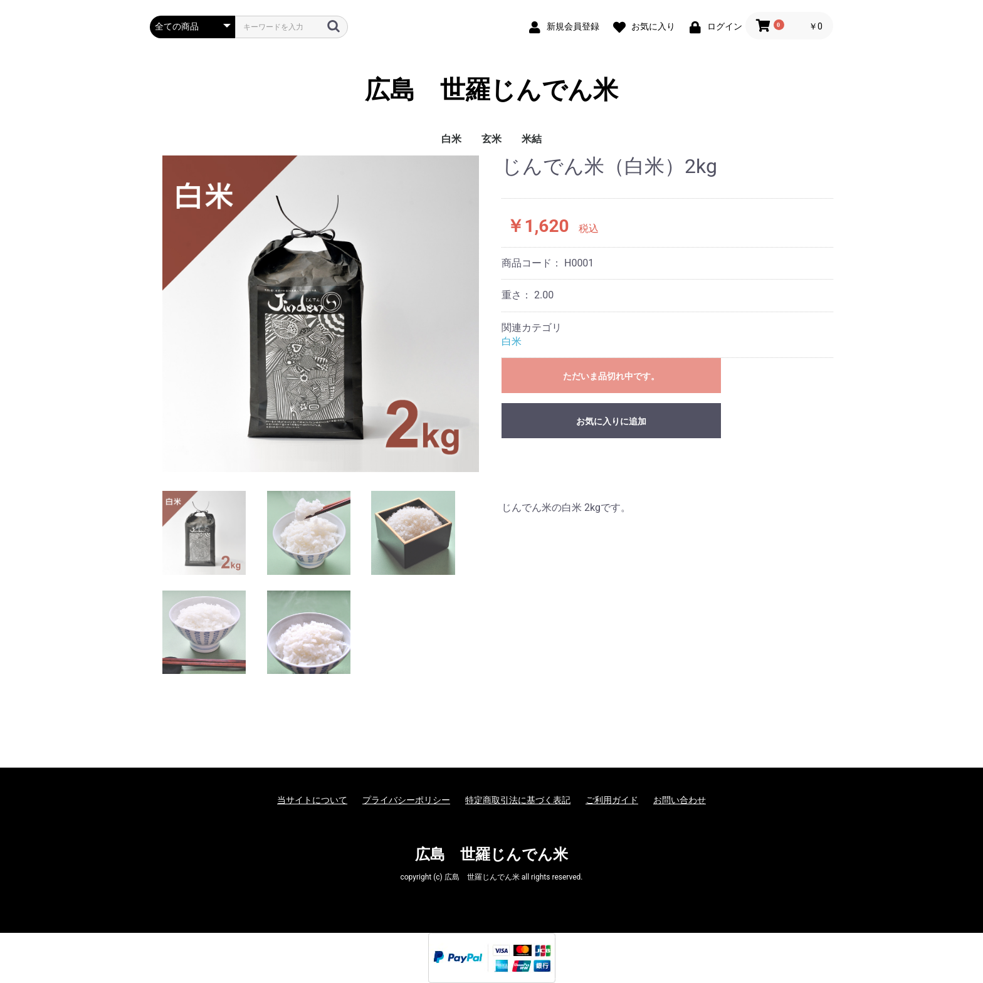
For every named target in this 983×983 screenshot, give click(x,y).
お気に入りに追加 (611, 421)
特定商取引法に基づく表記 (517, 800)
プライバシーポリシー (406, 800)
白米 (451, 139)
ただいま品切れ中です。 (611, 376)
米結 (532, 139)
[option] (320, 313)
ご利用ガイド (612, 800)
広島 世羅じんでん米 (491, 90)
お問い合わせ (679, 800)
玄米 (491, 139)
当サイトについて (312, 800)
